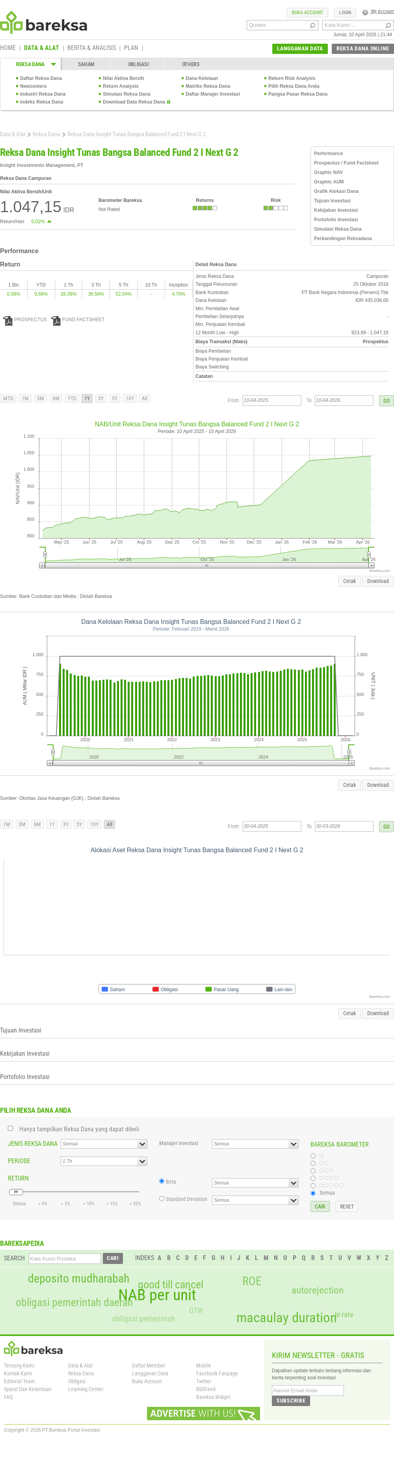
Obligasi (76, 1381)
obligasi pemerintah (143, 1319)
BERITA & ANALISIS (91, 48)
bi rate (344, 1314)
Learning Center (85, 1389)
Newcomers (33, 86)
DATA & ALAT (41, 48)
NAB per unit (157, 1295)
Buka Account (147, 1381)
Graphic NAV (328, 172)
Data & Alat (12, 134)
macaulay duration (286, 1318)
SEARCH (14, 1258)
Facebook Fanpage (217, 1373)
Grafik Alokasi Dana (336, 191)
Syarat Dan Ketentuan (28, 1389)
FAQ (8, 1397)
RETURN (18, 1178)
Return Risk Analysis (292, 78)
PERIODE (19, 1161)
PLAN (131, 48)
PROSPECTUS (25, 319)
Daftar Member (148, 1365)
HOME (8, 48)
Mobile (203, 1365)
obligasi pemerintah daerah (74, 1302)
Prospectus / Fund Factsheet (346, 163)
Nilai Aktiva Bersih (123, 78)
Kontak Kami (18, 1373)
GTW (196, 1310)
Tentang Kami (19, 1365)
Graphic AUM (329, 182)
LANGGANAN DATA (300, 48)
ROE (252, 1281)
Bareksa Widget (213, 1397)
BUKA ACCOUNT (307, 12)
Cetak (349, 581)
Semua (327, 1193)
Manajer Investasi (178, 1143)
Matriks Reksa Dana (208, 86)
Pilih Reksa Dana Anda (294, 86)
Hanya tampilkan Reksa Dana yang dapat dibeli (79, 1129)
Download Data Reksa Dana (134, 102)
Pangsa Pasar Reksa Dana (297, 94)
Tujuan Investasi (332, 201)
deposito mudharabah (78, 1278)
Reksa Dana (46, 134)
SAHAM (86, 64)
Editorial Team (19, 1381)
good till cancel (170, 1284)
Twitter (203, 1381)
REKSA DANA (30, 64)
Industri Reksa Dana (42, 94)
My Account (378, 11)
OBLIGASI (138, 64)
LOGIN (345, 12)
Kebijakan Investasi (336, 210)
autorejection (318, 1290)
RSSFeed (206, 1389)
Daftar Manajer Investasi (213, 94)
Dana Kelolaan (202, 78)
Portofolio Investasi (336, 219)
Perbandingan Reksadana (343, 238)
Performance (328, 153)
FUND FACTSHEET (77, 319)
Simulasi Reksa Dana (127, 94)
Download (378, 581)
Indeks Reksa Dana (41, 102)
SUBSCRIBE (291, 1400)
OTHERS (191, 64)
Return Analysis (121, 86)
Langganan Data (150, 1373)
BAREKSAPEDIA (22, 1243)
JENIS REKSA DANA (33, 1143)
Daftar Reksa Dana (41, 78)
